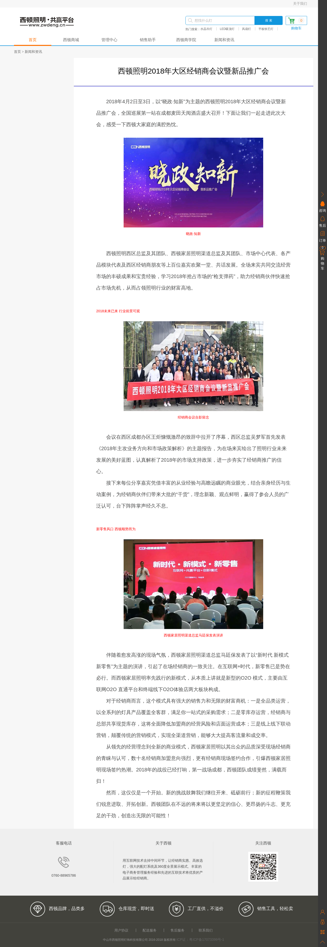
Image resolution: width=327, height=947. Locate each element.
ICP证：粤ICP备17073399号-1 (200, 940)
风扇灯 (246, 29)
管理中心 (109, 40)
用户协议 (121, 930)
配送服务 (150, 930)
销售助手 (148, 40)
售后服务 (177, 930)
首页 (33, 40)
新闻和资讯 (224, 40)
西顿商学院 (186, 40)
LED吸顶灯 (227, 29)
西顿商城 (71, 40)
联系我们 (206, 930)
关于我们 (300, 3)
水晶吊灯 (206, 29)
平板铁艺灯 (265, 29)
